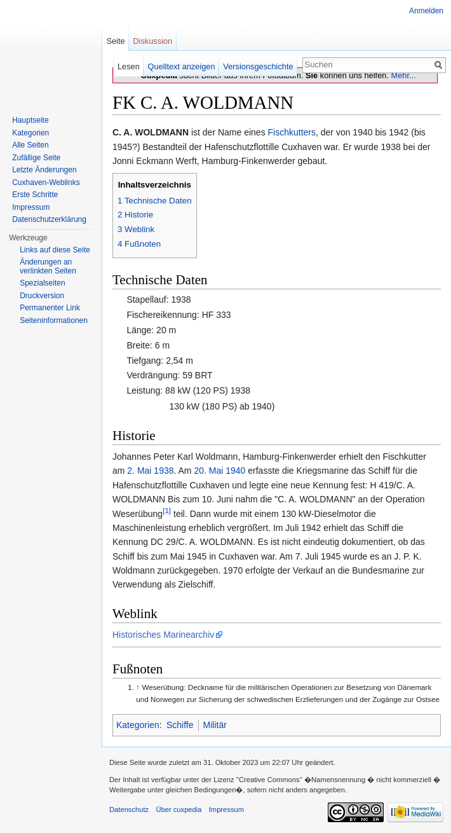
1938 (163, 470)
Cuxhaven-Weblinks (46, 182)
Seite (115, 41)
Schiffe (180, 725)
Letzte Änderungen (44, 169)
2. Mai (139, 470)
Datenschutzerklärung (49, 219)
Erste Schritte (35, 194)
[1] (167, 510)
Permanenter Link (50, 307)
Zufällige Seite (36, 157)
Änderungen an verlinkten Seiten (48, 266)
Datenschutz (129, 809)
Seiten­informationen (54, 320)
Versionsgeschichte (258, 66)
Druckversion (42, 295)
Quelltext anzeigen (181, 66)
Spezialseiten (42, 283)
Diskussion (152, 41)
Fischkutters (292, 132)
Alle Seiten (30, 145)
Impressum (31, 207)
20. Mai (208, 470)
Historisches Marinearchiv (163, 635)
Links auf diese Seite (55, 249)
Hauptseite (30, 120)
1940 (235, 470)
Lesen (129, 66)
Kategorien (137, 725)
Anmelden (426, 10)
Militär (215, 725)
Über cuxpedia (178, 809)
